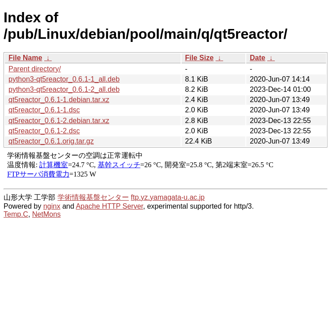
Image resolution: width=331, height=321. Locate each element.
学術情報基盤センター (93, 197)
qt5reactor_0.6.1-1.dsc (44, 110)
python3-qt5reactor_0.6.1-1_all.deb (64, 79)
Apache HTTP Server (109, 206)
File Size (199, 58)
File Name (25, 58)
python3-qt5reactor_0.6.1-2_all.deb (64, 89)
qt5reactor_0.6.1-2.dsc (44, 131)
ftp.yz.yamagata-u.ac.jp (167, 197)
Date (257, 58)
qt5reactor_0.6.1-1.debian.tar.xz (58, 99)
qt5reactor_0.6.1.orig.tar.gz (51, 141)
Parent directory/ (34, 69)
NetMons (46, 214)
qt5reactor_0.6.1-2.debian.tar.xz (58, 120)
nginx (51, 206)
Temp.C (16, 214)
